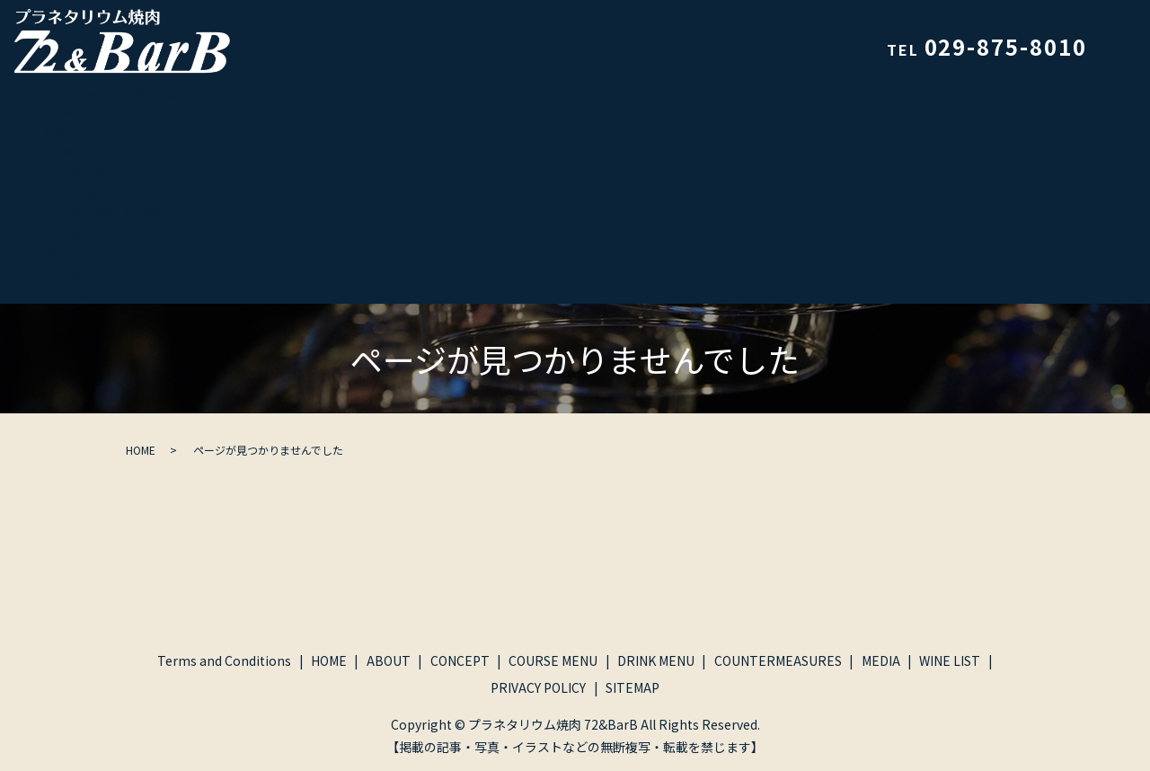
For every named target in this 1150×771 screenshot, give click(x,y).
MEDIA (62, 234)
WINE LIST (73, 253)
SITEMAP (70, 294)
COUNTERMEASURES (107, 213)
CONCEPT (72, 153)
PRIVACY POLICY (90, 274)
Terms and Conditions (110, 93)
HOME (61, 112)
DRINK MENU (81, 193)
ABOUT (65, 133)
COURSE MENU (87, 173)
